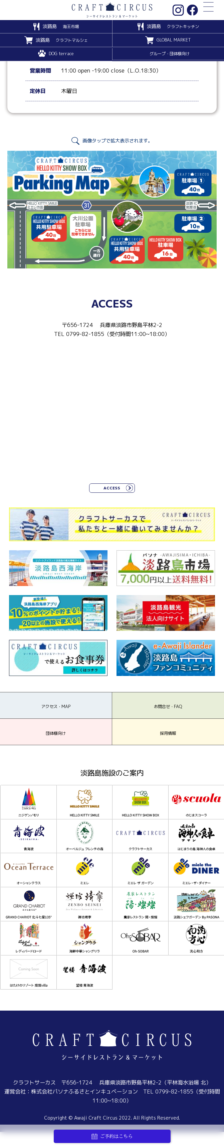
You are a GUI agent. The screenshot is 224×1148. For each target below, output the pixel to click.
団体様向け (55, 748)
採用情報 (168, 748)
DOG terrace (61, 54)
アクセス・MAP (56, 713)
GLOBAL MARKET (174, 40)
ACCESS (111, 489)
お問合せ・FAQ (168, 713)
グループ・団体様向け (169, 54)
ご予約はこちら (112, 1136)
